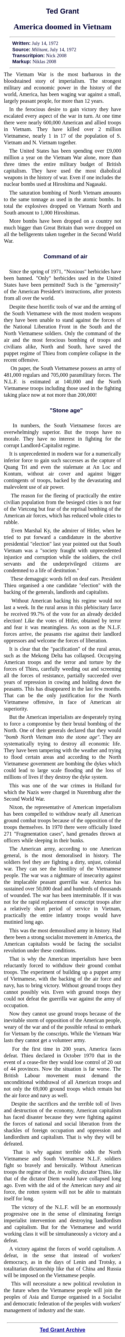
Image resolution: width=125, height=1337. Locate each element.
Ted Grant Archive (62, 1330)
